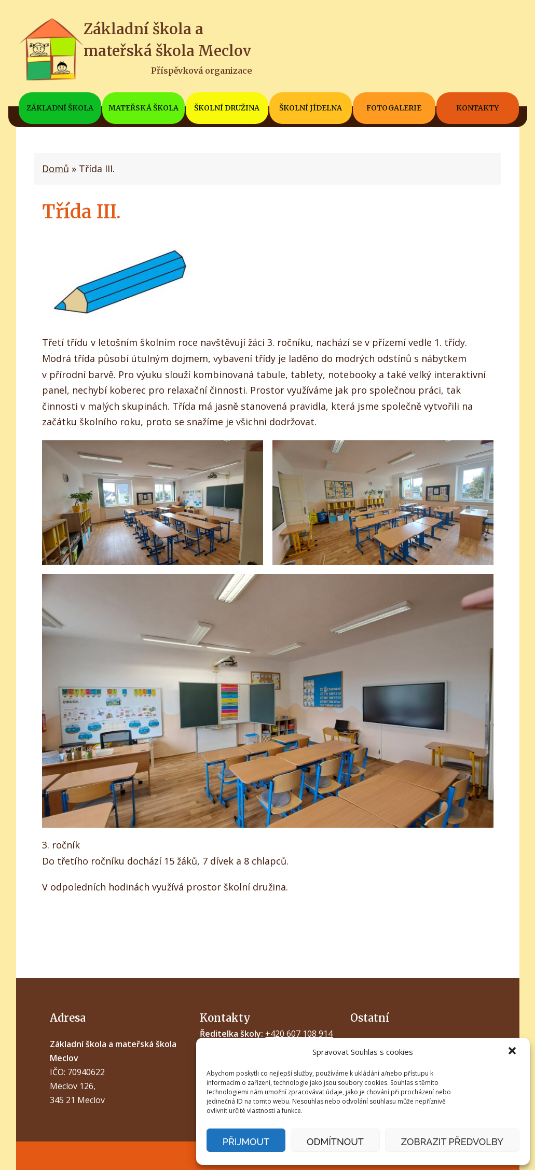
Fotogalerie (393, 108)
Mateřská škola (143, 108)
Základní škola (59, 108)
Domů (55, 168)
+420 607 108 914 (299, 1033)
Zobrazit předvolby (452, 1141)
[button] (513, 1052)
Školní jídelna (310, 108)
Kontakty (477, 108)
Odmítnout (335, 1141)
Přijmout (246, 1141)
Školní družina (226, 108)
